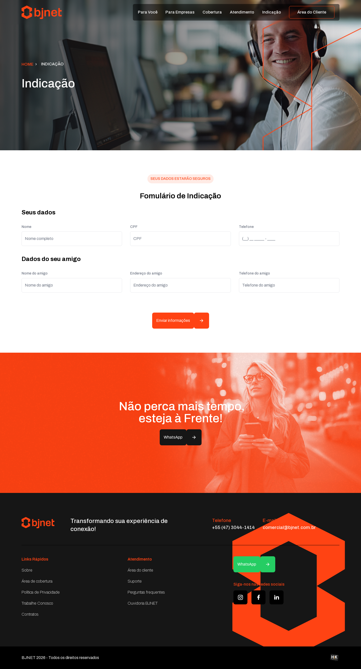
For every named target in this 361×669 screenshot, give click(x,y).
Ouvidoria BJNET (143, 603)
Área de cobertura (37, 581)
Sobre (27, 570)
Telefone (246, 227)
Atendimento (242, 12)
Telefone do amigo (254, 273)
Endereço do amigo (146, 273)
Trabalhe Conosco (37, 603)
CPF (133, 227)
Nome (26, 227)
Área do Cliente (311, 12)
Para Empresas (180, 12)
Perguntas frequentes (146, 592)
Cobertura (212, 12)
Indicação (271, 12)
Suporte (135, 581)
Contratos (30, 614)
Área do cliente (140, 570)
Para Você (147, 12)
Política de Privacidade (41, 592)
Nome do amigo (35, 273)
